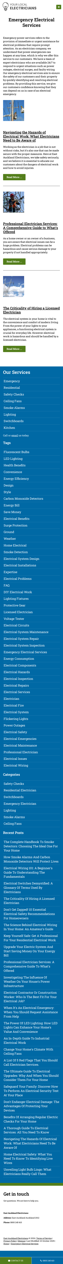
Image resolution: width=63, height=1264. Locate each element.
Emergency (12, 381)
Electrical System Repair (21, 639)
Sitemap (21, 1241)
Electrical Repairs (16, 685)
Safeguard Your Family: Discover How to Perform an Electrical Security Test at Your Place (31, 1090)
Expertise (10, 572)
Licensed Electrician (18, 612)
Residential (12, 388)
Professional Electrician (21, 752)
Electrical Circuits (16, 625)
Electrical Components (20, 665)
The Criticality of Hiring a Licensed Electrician (31, 310)
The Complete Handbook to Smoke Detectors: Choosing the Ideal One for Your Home (31, 846)
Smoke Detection (16, 552)
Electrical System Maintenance (26, 632)
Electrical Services (17, 692)
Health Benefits (15, 465)
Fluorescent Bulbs (16, 452)
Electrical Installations (20, 565)
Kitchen (9, 428)
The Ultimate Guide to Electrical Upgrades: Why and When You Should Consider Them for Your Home (31, 1075)
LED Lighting (13, 459)
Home (6, 1243)
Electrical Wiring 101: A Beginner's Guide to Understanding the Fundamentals (28, 872)
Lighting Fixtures (16, 599)
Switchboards (14, 421)
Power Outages (14, 725)
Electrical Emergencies (20, 739)
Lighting (10, 414)
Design (8, 485)
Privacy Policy (10, 1241)
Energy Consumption (19, 659)
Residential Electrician (20, 790)
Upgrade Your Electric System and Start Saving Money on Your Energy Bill (29, 951)
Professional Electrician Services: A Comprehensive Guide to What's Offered (30, 227)
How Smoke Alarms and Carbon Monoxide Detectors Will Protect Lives (31, 859)
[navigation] (58, 7)
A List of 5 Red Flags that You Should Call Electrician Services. (31, 1062)
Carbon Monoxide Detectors (23, 499)
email (14, 435)
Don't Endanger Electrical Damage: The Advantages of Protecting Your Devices (31, 1106)
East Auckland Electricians (16, 1238)
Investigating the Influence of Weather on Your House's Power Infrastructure (27, 981)
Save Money (12, 512)
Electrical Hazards (17, 672)
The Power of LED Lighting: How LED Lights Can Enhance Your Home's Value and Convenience (31, 1027)
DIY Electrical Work (18, 592)
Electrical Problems (18, 579)
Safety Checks (14, 394)
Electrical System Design (21, 559)
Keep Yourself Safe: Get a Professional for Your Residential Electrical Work (31, 938)
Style (7, 492)
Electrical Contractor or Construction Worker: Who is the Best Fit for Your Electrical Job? (30, 996)
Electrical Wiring (16, 765)
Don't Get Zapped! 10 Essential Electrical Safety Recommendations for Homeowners (29, 913)
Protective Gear (14, 605)
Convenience (13, 472)
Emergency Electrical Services (25, 652)
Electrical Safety (15, 732)
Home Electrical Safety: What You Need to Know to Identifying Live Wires (28, 1158)
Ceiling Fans (13, 401)
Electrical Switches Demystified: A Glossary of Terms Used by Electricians (28, 887)
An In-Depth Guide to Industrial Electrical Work (26, 1040)
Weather (10, 539)
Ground (9, 532)
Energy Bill (12, 505)
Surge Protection (15, 525)
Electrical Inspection (18, 679)
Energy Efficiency (16, 479)
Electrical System (16, 712)
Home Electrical (15, 545)
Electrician (11, 699)
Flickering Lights (16, 719)
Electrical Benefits (16, 519)
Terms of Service (44, 1238)
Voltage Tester (14, 619)
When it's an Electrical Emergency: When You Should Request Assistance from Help (31, 1012)
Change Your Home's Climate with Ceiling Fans (28, 1051)
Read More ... (14, 177)
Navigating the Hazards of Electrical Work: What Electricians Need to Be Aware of (31, 136)
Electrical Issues (15, 759)
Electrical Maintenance (20, 745)
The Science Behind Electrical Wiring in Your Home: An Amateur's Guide (30, 927)
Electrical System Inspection (24, 645)
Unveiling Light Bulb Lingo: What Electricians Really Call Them (27, 1171)
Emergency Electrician (20, 804)
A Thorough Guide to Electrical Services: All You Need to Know (26, 1130)
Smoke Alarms (14, 408)
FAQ (7, 585)
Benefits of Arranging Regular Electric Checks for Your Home (31, 1119)
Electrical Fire (14, 705)
